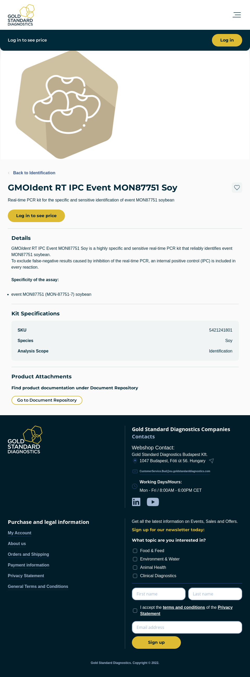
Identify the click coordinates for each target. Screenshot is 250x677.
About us (17, 543)
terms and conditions (184, 607)
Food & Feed (152, 550)
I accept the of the (186, 610)
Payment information (28, 565)
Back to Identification (31, 173)
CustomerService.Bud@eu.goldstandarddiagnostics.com (175, 471)
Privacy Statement (26, 576)
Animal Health (153, 567)
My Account (19, 533)
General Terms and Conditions (38, 586)
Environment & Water (160, 559)
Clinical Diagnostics (158, 576)
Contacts (143, 436)
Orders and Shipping (28, 554)
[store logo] (21, 15)
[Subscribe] (156, 642)
